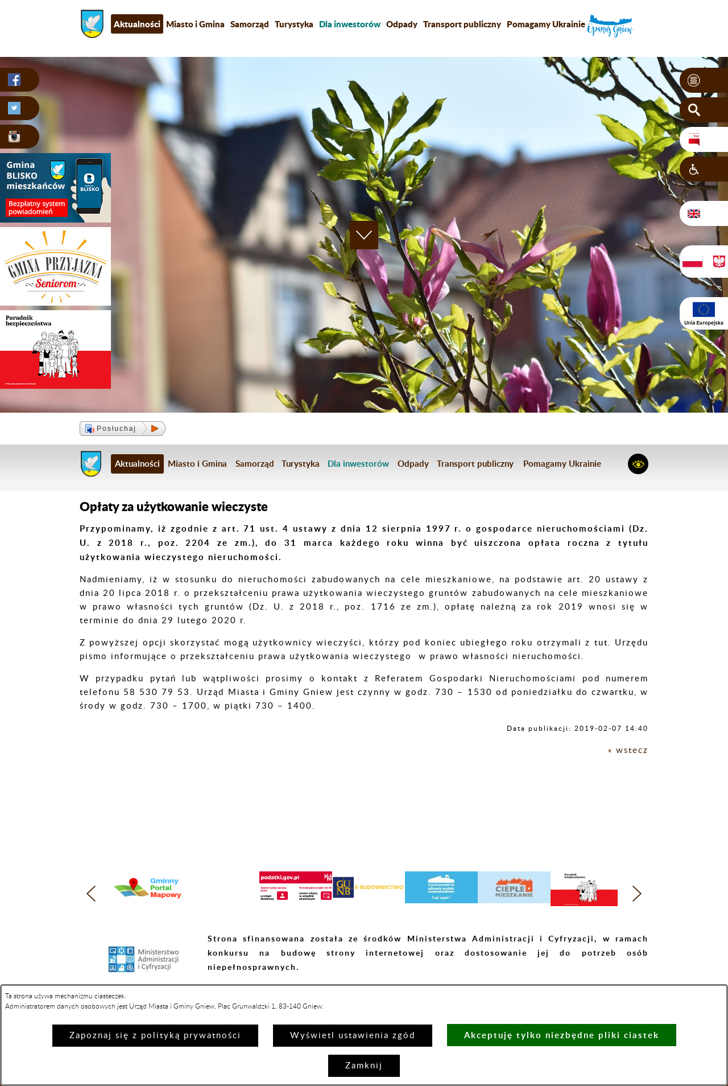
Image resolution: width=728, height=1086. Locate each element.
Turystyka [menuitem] (294, 24)
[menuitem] (349, 24)
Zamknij (364, 1066)
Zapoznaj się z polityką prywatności (155, 1035)
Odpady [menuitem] (401, 24)
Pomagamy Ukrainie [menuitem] (546, 24)
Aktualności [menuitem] (137, 24)
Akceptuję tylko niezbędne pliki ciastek (561, 1035)
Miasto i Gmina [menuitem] (195, 24)
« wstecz (628, 750)
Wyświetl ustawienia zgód (352, 1035)
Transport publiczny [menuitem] (462, 24)
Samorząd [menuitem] (249, 24)
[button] (704, 80)
